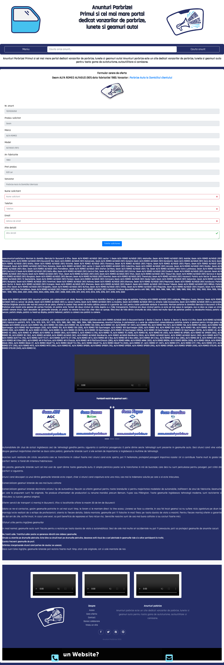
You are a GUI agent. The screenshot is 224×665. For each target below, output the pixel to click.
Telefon (9, 203)
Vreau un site (92, 625)
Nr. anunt (9, 105)
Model (8, 142)
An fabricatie (11, 154)
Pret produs (11, 166)
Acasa (91, 610)
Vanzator (9, 179)
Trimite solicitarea (112, 243)
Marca (8, 130)
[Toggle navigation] (25, 49)
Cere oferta (91, 614)
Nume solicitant (13, 191)
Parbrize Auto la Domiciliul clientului (151, 78)
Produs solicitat (13, 118)
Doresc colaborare (92, 621)
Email (7, 215)
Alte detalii (10, 227)
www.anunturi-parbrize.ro (13, 258)
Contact (91, 617)
